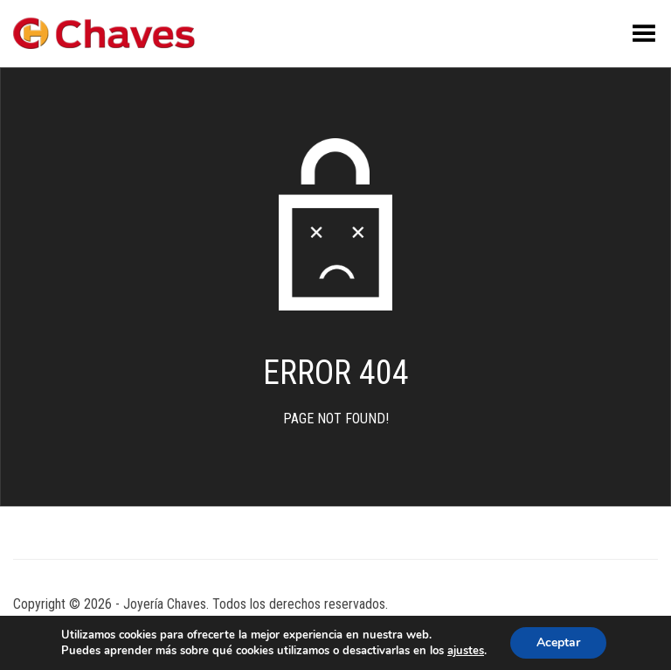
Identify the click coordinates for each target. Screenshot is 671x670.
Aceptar (558, 642)
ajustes (465, 651)
